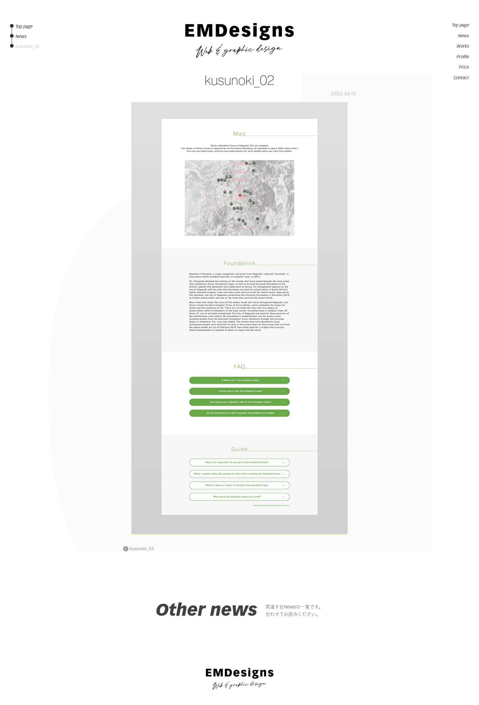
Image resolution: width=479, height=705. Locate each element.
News (463, 36)
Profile (463, 57)
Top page (460, 25)
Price (464, 67)
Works (463, 46)
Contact (461, 78)
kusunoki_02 (142, 548)
